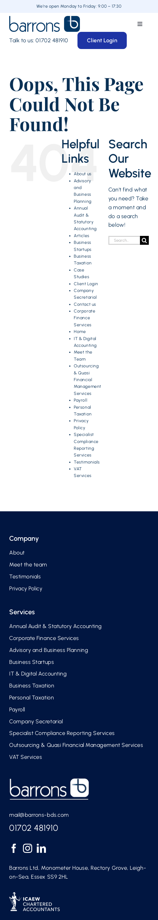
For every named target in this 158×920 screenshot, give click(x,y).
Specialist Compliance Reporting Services (62, 733)
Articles (81, 235)
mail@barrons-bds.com (39, 815)
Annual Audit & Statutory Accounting (55, 626)
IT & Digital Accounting (38, 673)
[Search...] (124, 240)
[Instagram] (27, 848)
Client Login (86, 283)
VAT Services (25, 757)
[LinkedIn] (41, 848)
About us (82, 173)
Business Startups (31, 662)
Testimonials (87, 462)
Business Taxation (31, 685)
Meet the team (28, 564)
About (17, 552)
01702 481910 (52, 40)
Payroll (80, 400)
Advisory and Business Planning (48, 650)
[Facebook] (14, 848)
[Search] (144, 240)
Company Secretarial (36, 721)
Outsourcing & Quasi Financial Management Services (87, 379)
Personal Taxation (31, 697)
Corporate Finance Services (84, 318)
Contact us (85, 304)
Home (80, 331)
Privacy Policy (26, 588)
